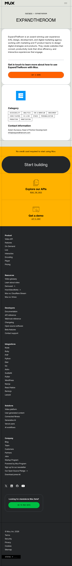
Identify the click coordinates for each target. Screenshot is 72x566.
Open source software (14, 326)
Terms (7, 535)
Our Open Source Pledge (16, 471)
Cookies (8, 546)
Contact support (11, 333)
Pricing (7, 264)
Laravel (8, 395)
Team (7, 445)
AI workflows (10, 427)
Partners (28, 14)
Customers (9, 449)
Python (8, 359)
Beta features (10, 330)
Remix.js (8, 391)
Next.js (7, 384)
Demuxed (10, 286)
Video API (9, 239)
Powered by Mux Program (15, 464)
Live (6, 250)
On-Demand (10, 246)
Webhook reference (13, 319)
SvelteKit (8, 373)
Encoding (9, 257)
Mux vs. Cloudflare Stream (15, 293)
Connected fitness (12, 416)
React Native (10, 388)
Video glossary (11, 279)
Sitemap (8, 550)
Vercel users (10, 424)
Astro (7, 369)
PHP (6, 355)
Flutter (7, 377)
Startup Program (11, 460)
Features (8, 243)
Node (7, 348)
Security (8, 539)
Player (7, 261)
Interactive (9, 253)
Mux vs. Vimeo (11, 297)
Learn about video (12, 282)
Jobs (7, 456)
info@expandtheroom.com (19, 133)
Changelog (9, 322)
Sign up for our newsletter (15, 467)
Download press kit (12, 474)
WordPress (9, 380)
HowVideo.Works (13, 290)
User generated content (14, 413)
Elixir (6, 362)
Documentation (11, 311)
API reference (10, 315)
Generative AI (10, 420)
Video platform (11, 409)
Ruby (7, 351)
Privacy (8, 542)
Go (6, 366)
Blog (7, 442)
